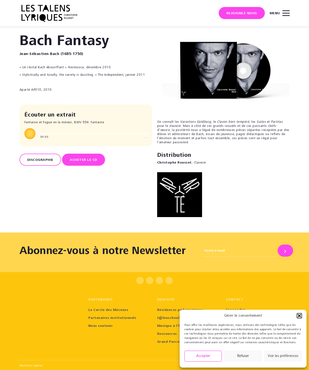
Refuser (243, 356)
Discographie (40, 160)
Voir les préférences (283, 356)
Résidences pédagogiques (180, 310)
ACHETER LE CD (83, 160)
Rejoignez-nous (241, 13)
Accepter (203, 356)
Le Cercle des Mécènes (108, 310)
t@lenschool (168, 318)
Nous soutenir (100, 326)
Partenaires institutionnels (112, 318)
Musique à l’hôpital (174, 326)
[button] (299, 315)
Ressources (167, 334)
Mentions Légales (31, 365)
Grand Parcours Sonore (177, 342)
